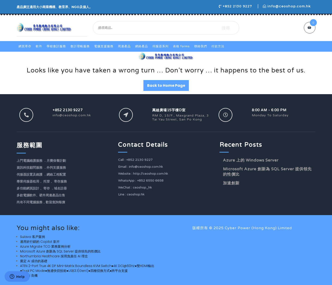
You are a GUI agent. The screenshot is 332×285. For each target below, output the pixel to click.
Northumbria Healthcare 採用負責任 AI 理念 (54, 256)
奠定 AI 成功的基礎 (33, 261)
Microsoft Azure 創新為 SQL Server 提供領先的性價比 (60, 251)
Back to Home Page (166, 85)
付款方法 (217, 46)
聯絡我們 (200, 46)
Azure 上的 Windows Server (251, 160)
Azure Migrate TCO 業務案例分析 (45, 246)
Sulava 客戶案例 (32, 236)
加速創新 (231, 183)
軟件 (39, 46)
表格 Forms (181, 46)
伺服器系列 (160, 46)
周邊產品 (124, 46)
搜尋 (226, 28)
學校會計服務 (56, 46)
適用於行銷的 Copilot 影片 (40, 241)
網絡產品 (141, 46)
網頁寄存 (24, 46)
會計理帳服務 (80, 46)
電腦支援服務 (103, 46)
